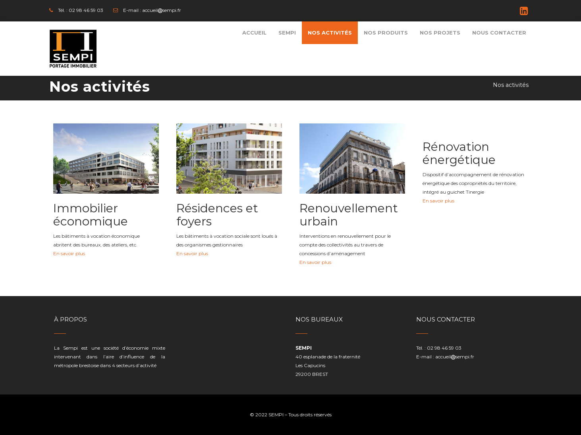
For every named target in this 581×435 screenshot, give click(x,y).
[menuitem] (254, 32)
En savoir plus (69, 253)
